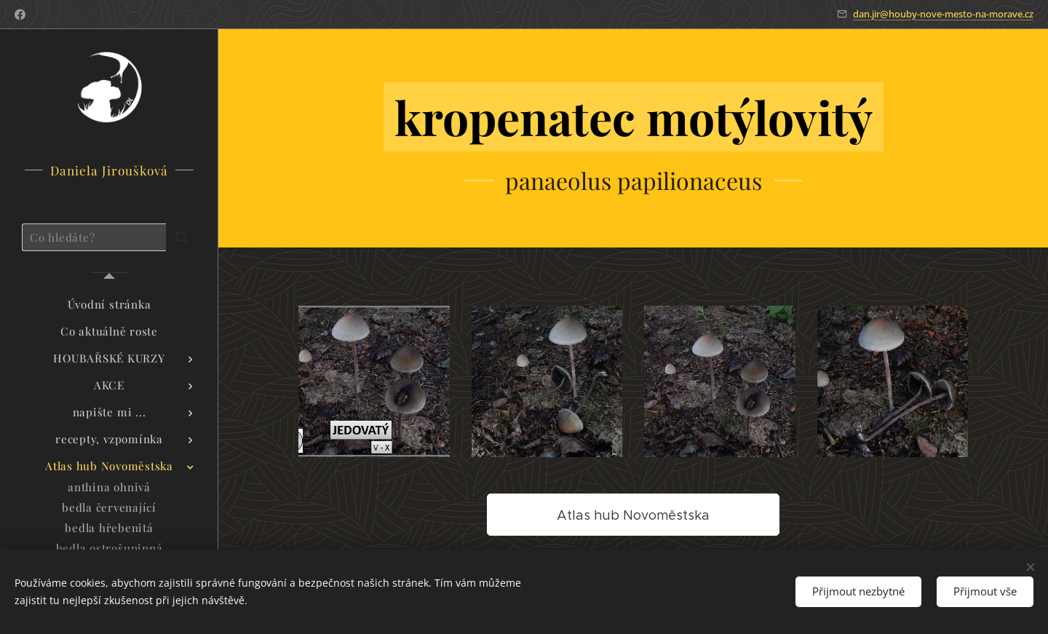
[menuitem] (109, 304)
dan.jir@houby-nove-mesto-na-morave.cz (943, 13)
